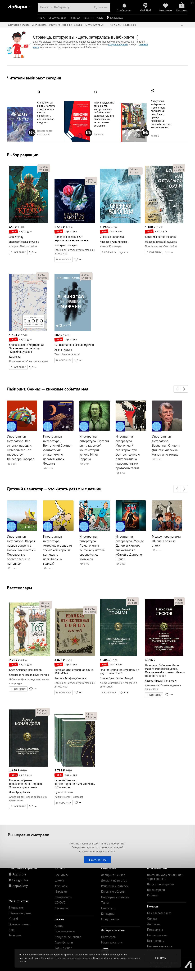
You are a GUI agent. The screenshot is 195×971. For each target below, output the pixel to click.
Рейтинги (54, 24)
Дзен (12, 930)
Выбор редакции (22, 154)
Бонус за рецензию (68, 937)
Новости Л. (108, 908)
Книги (41, 18)
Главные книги (65, 931)
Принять (160, 957)
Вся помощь (155, 941)
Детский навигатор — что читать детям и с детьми (54, 489)
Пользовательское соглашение (159, 948)
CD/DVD (60, 903)
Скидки (78, 24)
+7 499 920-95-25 (94, 24)
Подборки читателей (115, 897)
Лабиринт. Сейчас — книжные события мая (47, 389)
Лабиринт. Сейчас (113, 875)
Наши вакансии (111, 942)
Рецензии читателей (115, 886)
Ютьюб (13, 919)
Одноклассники (19, 924)
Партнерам (108, 937)
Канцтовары (63, 897)
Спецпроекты (110, 919)
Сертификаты (39, 24)
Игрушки (61, 891)
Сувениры (61, 908)
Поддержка (130, 24)
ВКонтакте (16, 908)
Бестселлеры (19, 587)
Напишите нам (157, 935)
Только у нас (63, 948)
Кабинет (152, 895)
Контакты (115, 24)
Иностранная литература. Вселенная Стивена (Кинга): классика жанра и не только (166, 445)
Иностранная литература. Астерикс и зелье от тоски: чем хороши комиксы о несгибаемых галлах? (57, 550)
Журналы (61, 886)
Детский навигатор (114, 880)
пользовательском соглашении (74, 958)
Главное (75, 18)
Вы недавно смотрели (28, 834)
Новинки (67, 24)
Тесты (105, 903)
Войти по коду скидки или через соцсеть (165, 877)
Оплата (152, 918)
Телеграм (15, 935)
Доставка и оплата (19, 24)
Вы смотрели (156, 890)
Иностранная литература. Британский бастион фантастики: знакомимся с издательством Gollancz (57, 450)
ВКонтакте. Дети (20, 913)
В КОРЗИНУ (18, 252)
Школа (59, 880)
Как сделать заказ (159, 913)
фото (44, 169)
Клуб (100, 18)
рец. (43, 166)
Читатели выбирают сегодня (34, 78)
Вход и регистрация (161, 884)
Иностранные (57, 18)
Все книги (62, 875)
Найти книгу (97, 860)
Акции (59, 926)
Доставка (153, 924)
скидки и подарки (118, 44)
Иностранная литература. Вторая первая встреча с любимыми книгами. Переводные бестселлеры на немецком (21, 550)
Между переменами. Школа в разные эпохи (167, 541)
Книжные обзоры (113, 891)
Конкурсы (107, 914)
